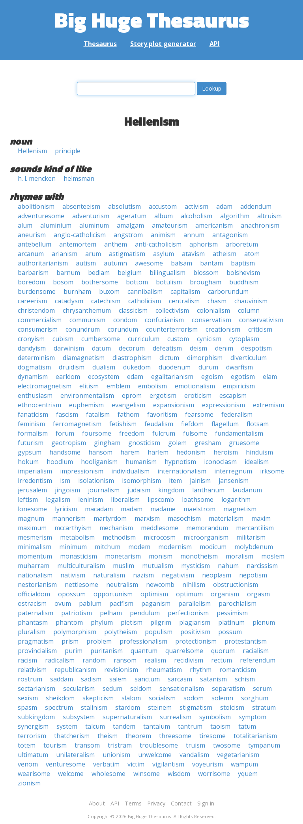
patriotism (76, 613)
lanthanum (208, 490)
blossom (206, 272)
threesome (175, 735)
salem (118, 679)
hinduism (259, 452)
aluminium (55, 225)
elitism (89, 386)
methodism (119, 537)
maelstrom (199, 509)
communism (87, 319)
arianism (64, 253)
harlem (158, 452)
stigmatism (196, 707)
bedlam (99, 272)
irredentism (35, 480)
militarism (251, 537)
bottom (137, 282)
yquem (248, 773)
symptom (252, 717)
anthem (115, 244)
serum (262, 688)
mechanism (116, 527)
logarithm (236, 499)
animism (163, 234)
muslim (123, 565)
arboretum (242, 244)
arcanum (31, 253)
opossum (72, 594)
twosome (226, 745)
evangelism (128, 405)
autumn (115, 263)
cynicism (209, 338)
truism (195, 745)
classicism (133, 310)
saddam (61, 679)
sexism (28, 698)
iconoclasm (220, 461)
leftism (28, 499)
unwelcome (155, 754)
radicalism (60, 660)
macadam (99, 509)
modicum (213, 546)
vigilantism (168, 764)
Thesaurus (100, 43)
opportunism (113, 594)
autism (86, 263)
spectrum (59, 707)
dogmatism (34, 367)
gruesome (244, 442)
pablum (90, 603)
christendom (36, 310)
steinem (160, 707)
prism (70, 641)
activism (196, 206)
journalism (104, 490)
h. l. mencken (37, 178)
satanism (213, 679)
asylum (163, 253)
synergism (33, 726)
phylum (102, 622)
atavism (193, 253)
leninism (90, 499)
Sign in (205, 803)
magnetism (239, 509)
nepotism (253, 575)
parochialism (237, 603)
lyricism (66, 509)
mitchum (107, 546)
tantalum (156, 726)
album (163, 216)
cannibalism (145, 291)
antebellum (34, 244)
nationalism (35, 575)
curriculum (143, 338)
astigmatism (127, 253)
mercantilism (255, 527)
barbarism (33, 272)
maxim (261, 518)
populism (158, 631)
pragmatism (36, 641)
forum (65, 433)
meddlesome (159, 527)
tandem (124, 726)
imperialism (35, 471)
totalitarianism (255, 735)
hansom (100, 452)
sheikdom (60, 698)
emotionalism (195, 386)
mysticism (195, 565)
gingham (107, 442)
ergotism (163, 395)
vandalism (194, 754)
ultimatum (33, 754)
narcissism (262, 565)
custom (178, 338)
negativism (178, 575)
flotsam (258, 423)
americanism (214, 225)
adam (224, 206)
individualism (130, 471)
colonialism (213, 310)
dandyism (32, 348)
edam (135, 376)
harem (130, 452)
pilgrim (160, 622)
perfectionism (188, 613)
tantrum (190, 726)
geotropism (68, 442)
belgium (130, 272)
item (175, 480)
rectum (221, 660)
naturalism (109, 575)
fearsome (199, 414)
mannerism (69, 518)
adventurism (90, 216)
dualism (103, 367)
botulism (169, 282)
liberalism (125, 499)
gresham (208, 442)
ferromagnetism (77, 423)
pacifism (121, 603)
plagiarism (194, 622)
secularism (79, 688)
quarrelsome (184, 650)
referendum (257, 660)
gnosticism (144, 442)
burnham (77, 291)
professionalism (143, 641)
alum (25, 225)
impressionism (81, 471)
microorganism (205, 537)
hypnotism (180, 461)
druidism (71, 367)
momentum (35, 556)
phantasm (33, 622)
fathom (128, 414)
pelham (111, 613)
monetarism (123, 556)
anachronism (260, 225)
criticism (260, 329)
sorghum (254, 698)
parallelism (194, 603)
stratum (264, 707)
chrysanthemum (87, 310)
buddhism (243, 282)
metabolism (77, 537)
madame (163, 509)
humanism (141, 461)
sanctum (147, 679)
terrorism (32, 735)
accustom (163, 206)
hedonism (191, 452)
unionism (116, 754)
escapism (233, 395)
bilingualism (167, 272)
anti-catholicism (158, 244)
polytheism (120, 631)
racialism (256, 650)
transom (87, 745)
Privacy (156, 803)
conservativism (261, 319)
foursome (96, 433)
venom (28, 764)
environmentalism (87, 395)
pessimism (232, 613)
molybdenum (253, 546)
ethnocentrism (39, 405)
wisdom (179, 773)
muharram (33, 565)
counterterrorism (172, 329)
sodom (193, 698)
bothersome (99, 282)
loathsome (197, 499)
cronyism (31, 338)
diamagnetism (84, 357)
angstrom (128, 234)
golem (177, 442)
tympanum (264, 745)
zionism (29, 783)
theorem (138, 735)
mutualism (157, 565)
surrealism (175, 717)
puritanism (106, 650)
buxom (109, 291)
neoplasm (216, 575)
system (66, 726)
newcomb (160, 584)
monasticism (78, 556)
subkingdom (36, 717)
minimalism (34, 546)
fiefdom (192, 423)
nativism (72, 575)
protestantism (245, 641)
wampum (244, 764)
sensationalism (181, 688)
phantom (69, 622)
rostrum (30, 679)
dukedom (137, 367)
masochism (184, 518)
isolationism (96, 480)
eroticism (197, 395)
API (214, 43)
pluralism (31, 631)
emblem (118, 386)
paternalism (35, 613)
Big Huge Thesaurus (151, 19)
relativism (32, 669)
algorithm (234, 216)
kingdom (171, 490)
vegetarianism (238, 754)
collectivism (172, 310)
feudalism (158, 423)
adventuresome (41, 216)
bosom (63, 282)
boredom (31, 282)
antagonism (230, 234)
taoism (220, 726)
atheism (224, 253)
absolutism (124, 206)
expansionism (173, 405)
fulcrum (163, 433)
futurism (30, 442)
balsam (181, 263)
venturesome (65, 764)
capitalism (185, 291)
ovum (62, 603)
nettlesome (81, 584)
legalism (58, 499)
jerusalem (32, 490)
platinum (231, 622)
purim (73, 650)
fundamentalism (239, 433)
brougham (205, 282)
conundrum (82, 329)
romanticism (237, 669)
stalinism (94, 707)
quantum (144, 650)
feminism (31, 423)
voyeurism (207, 764)
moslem (272, 556)
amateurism (169, 225)
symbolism (215, 717)
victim (135, 764)
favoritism (162, 414)
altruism (269, 216)
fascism (67, 414)
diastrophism (132, 357)
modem (139, 546)
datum (101, 348)
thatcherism (72, 735)
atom (252, 253)
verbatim (106, 764)
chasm (217, 301)
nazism (143, 575)
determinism (36, 357)
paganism (155, 603)
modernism (175, 546)
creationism (223, 329)
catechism (105, 301)
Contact (181, 803)
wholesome (108, 773)
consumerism (38, 329)
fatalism (98, 414)
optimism (154, 594)
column (249, 310)
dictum (169, 357)
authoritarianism (43, 263)
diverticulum (248, 357)
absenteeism (81, 206)
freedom (131, 433)
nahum (228, 565)
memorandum (207, 527)
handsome (64, 452)
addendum (255, 206)
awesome (149, 263)
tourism (55, 745)
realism (155, 660)
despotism (256, 348)
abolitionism (36, 206)
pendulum (145, 613)
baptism (243, 263)
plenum (263, 622)
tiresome (212, 735)
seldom (141, 688)
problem (99, 641)
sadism (91, 679)
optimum (189, 594)
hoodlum (60, 461)
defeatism (167, 348)
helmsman (79, 178)
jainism (200, 480)
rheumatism (164, 669)
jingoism (67, 490)
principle (67, 151)
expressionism (223, 405)
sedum (112, 688)
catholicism (144, 301)
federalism (236, 414)
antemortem (77, 244)
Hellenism (32, 151)
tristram (120, 745)
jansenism (234, 480)
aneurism (32, 234)
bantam (211, 263)
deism (198, 348)
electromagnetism (44, 386)
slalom (131, 698)
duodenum (175, 367)
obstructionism (235, 584)
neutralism (122, 584)
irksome (272, 471)
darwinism (69, 348)
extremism (268, 405)
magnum (31, 518)
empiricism (239, 386)
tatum (247, 726)
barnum (68, 272)
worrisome (214, 773)
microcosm (160, 537)
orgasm (258, 594)
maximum (32, 527)
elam (270, 376)
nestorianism (37, 584)
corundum (123, 329)
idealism (257, 461)
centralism (184, 301)
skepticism (98, 698)
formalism (33, 433)
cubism (62, 338)
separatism (228, 688)
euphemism (86, 405)
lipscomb (161, 499)
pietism (131, 622)
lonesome (32, 509)
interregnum (233, 471)
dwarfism (239, 367)
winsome (146, 773)
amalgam (130, 225)
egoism (212, 376)
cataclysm (69, 301)
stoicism (232, 707)
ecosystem (103, 376)
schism (245, 679)
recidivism (188, 660)
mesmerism (35, 537)
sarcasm (180, 679)
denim (224, 348)
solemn (222, 698)
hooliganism (99, 461)
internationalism (181, 471)
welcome (71, 773)
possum (230, 631)
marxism (147, 518)
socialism (162, 698)
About (97, 803)
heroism (225, 452)
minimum (73, 546)
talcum (95, 726)
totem (27, 745)
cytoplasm (244, 338)
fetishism (123, 423)
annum (193, 234)
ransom (125, 660)
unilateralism (75, 754)
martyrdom (110, 518)
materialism (226, 518)
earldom (68, 376)
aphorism (203, 244)
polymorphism (74, 631)
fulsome (195, 433)
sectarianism (36, 688)
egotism (243, 376)
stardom (127, 707)
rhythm (200, 669)
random (94, 660)
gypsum (29, 452)
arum (93, 253)
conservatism (211, 319)
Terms (133, 803)
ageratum (131, 216)
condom (125, 319)
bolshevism (243, 272)
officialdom (34, 594)
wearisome (34, 773)
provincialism (37, 650)
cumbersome (100, 338)
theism (107, 735)
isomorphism (141, 480)
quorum (223, 650)
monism (160, 556)
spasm (27, 707)
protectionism (196, 641)
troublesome (159, 745)
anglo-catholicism (80, 234)
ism (65, 480)
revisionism (121, 669)
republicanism (75, 669)
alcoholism (196, 216)
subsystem (79, 717)
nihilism (193, 584)
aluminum (94, 225)
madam (131, 509)
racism (27, 660)
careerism (32, 301)
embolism (152, 386)
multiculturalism (81, 565)
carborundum (228, 291)
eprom (132, 395)
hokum (28, 461)
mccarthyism (73, 527)
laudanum (247, 490)
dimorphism (205, 357)
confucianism (164, 319)
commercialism (40, 319)
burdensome (37, 291)
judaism (138, 490)
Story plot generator (163, 43)
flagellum (225, 423)
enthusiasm (35, 395)
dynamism (33, 376)
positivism (195, 631)
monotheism (199, 556)
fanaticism (33, 414)
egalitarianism (172, 376)
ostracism (32, 603)
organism (225, 594)
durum (208, 367)
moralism (239, 556)
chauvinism (250, 301)
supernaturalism (127, 717)
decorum (132, 348)
